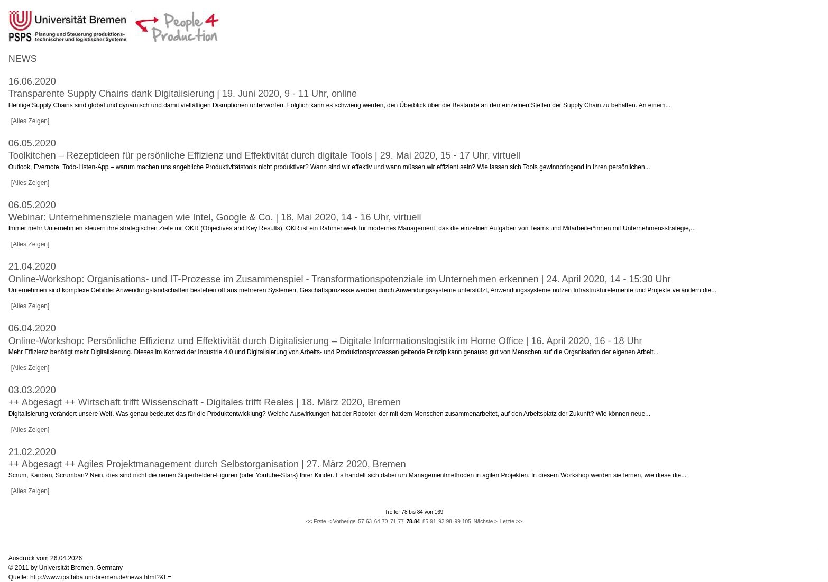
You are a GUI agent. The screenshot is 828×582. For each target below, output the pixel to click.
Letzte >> (511, 521)
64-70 (381, 521)
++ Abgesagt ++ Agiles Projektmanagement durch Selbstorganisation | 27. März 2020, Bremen (207, 464)
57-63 (365, 521)
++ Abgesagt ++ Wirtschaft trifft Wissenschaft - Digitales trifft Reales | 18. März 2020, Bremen (204, 402)
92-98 (445, 521)
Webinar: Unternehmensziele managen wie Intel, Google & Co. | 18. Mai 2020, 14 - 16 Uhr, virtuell (214, 217)
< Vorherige (341, 521)
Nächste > (486, 521)
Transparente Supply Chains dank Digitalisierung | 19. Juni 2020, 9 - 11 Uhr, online (182, 93)
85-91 (429, 521)
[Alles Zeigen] (30, 121)
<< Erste (316, 521)
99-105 (463, 521)
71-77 (397, 521)
